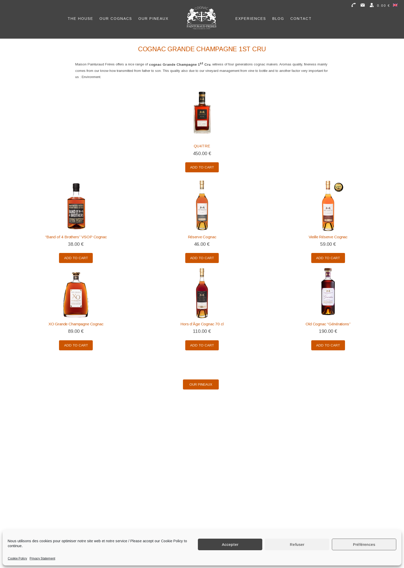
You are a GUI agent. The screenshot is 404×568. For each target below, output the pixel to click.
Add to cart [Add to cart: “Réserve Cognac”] (202, 258)
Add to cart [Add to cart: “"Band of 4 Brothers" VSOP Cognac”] (76, 258)
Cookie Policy (17, 558)
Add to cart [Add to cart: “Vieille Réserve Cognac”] (328, 258)
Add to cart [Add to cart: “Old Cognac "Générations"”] (328, 345)
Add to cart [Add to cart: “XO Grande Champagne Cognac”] (76, 345)
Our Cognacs (115, 17)
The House (80, 17)
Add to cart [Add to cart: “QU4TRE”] (202, 167)
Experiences (250, 17)
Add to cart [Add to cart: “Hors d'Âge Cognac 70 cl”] (202, 345)
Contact (301, 17)
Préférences (364, 544)
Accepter (230, 544)
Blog (278, 17)
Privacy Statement (42, 558)
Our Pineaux (153, 17)
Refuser (297, 544)
